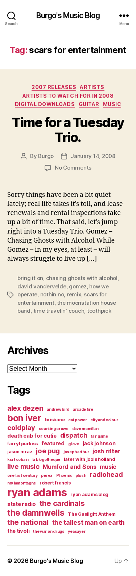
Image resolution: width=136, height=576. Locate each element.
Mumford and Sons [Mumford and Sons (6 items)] (69, 466)
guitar (89, 104)
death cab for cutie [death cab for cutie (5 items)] (32, 436)
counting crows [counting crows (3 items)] (54, 428)
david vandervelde (41, 286)
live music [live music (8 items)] (23, 466)
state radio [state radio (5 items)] (21, 504)
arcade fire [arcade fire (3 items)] (83, 409)
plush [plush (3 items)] (80, 475)
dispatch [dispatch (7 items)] (73, 435)
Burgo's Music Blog (68, 15)
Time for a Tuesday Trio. (68, 129)
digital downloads (45, 104)
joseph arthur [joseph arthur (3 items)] (76, 452)
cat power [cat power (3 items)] (77, 420)
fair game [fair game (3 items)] (99, 436)
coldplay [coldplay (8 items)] (21, 427)
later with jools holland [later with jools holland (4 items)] (89, 459)
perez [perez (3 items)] (47, 475)
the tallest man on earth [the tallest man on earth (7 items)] (88, 522)
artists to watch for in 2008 (68, 96)
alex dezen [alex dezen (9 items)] (25, 408)
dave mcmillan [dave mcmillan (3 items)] (85, 428)
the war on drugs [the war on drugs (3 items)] (49, 531)
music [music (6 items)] (108, 466)
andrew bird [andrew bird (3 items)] (58, 409)
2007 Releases (54, 87)
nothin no (52, 294)
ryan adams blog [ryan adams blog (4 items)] (89, 494)
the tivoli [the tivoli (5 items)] (18, 531)
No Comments (73, 167)
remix (74, 294)
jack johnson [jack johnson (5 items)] (99, 443)
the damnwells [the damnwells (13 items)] (36, 513)
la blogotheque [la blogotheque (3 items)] (46, 459)
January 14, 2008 (93, 156)
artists (92, 87)
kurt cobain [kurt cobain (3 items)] (18, 459)
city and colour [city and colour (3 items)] (104, 420)
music (112, 104)
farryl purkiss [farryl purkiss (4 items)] (22, 443)
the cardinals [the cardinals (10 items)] (62, 503)
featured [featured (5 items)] (53, 443)
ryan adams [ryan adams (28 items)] (37, 492)
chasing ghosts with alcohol (82, 278)
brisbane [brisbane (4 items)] (55, 419)
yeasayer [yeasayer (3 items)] (76, 531)
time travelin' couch (59, 310)
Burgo (46, 156)
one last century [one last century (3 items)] (22, 475)
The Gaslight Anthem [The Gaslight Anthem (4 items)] (92, 514)
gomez (78, 286)
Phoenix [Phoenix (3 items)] (64, 475)
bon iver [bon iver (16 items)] (24, 418)
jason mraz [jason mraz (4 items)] (19, 451)
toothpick (99, 310)
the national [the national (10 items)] (28, 522)
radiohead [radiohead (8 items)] (106, 474)
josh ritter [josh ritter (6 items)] (106, 451)
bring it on (30, 278)
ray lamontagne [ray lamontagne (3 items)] (21, 483)
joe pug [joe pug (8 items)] (48, 451)
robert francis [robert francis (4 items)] (55, 483)
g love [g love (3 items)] (73, 444)
